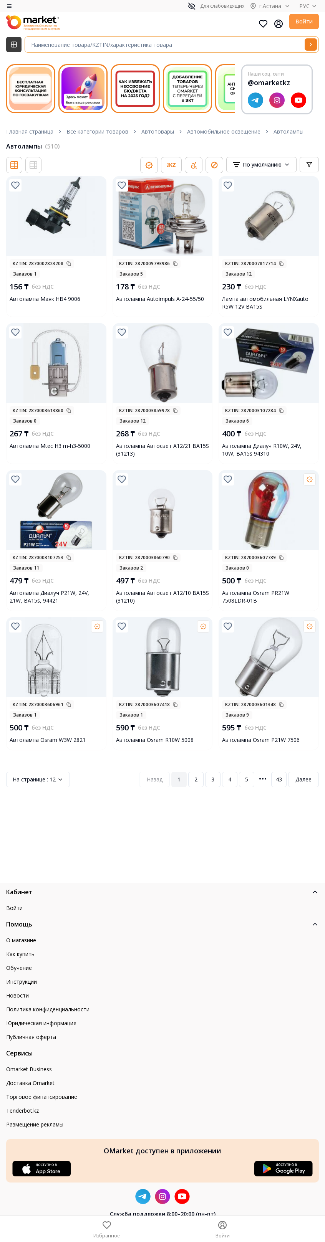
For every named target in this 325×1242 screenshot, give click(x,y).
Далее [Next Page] (303, 779)
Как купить (20, 954)
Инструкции (21, 981)
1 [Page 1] (179, 779)
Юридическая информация (41, 1023)
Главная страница (29, 131)
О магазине (21, 940)
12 (38, 779)
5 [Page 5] (246, 779)
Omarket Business (29, 1069)
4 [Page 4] (229, 779)
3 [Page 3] (212, 779)
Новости (17, 995)
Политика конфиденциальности (48, 1009)
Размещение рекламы (34, 1124)
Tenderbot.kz (22, 1110)
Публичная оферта (31, 1037)
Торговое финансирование (41, 1096)
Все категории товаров (97, 131)
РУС (309, 6)
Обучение (19, 967)
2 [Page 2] (195, 779)
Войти (304, 21)
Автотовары (157, 131)
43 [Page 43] (279, 779)
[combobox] (261, 164)
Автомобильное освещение (223, 131)
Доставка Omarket (30, 1083)
